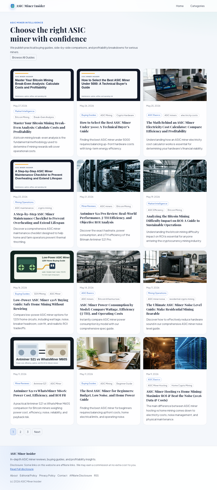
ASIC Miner (55, 294)
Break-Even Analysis (44, 117)
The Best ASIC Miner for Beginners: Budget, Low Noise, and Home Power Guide (107, 395)
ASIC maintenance (24, 208)
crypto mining (45, 208)
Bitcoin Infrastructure (109, 299)
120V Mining (40, 294)
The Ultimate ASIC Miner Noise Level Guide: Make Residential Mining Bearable (174, 309)
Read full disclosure (22, 469)
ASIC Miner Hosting (157, 385)
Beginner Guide (124, 383)
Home (180, 6)
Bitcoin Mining (22, 117)
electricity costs (189, 115)
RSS (96, 475)
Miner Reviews (89, 206)
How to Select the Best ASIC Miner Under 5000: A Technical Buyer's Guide (105, 126)
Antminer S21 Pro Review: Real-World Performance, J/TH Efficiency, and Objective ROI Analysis (108, 217)
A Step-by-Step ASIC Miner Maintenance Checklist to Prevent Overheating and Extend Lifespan (38, 218)
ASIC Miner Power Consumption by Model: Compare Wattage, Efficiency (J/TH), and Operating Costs (107, 309)
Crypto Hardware (125, 115)
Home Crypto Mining (182, 385)
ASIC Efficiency (155, 210)
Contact (62, 475)
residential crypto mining (181, 299)
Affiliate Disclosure (81, 475)
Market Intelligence (24, 111)
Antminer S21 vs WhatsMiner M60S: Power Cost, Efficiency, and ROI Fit (40, 393)
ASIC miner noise (156, 299)
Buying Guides (89, 115)
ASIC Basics (154, 115)
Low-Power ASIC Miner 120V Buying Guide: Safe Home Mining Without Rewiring (40, 304)
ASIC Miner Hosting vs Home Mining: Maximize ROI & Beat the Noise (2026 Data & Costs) (174, 395)
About (14, 475)
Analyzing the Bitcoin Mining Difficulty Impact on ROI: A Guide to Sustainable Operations (173, 220)
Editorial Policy (28, 475)
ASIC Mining (106, 115)
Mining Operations (24, 202)
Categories (197, 6)
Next (37, 432)
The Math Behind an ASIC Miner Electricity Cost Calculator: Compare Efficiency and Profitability (174, 126)
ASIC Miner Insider (27, 6)
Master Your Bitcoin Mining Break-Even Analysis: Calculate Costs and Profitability (39, 127)
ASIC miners (171, 115)
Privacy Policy (47, 475)
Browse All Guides (23, 57)
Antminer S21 (40, 383)
